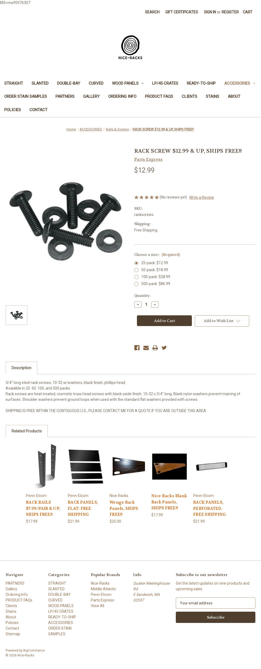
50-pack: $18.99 (154, 270)
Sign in (210, 12)
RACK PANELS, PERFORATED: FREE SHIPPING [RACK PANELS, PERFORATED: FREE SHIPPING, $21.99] (209, 508)
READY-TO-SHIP (201, 83)
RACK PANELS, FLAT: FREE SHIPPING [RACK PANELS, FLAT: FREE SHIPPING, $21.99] (83, 508)
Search (152, 12)
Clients (189, 96)
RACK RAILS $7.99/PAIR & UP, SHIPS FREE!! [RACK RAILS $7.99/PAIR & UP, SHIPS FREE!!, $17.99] (43, 508)
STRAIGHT (13, 83)
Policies (12, 109)
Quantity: (142, 295)
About (234, 96)
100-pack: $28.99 (155, 277)
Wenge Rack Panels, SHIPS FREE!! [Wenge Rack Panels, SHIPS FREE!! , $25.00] (124, 508)
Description (21, 367)
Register (230, 12)
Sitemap (13, 634)
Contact (38, 109)
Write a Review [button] (201, 197)
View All (97, 606)
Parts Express (102, 600)
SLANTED (40, 83)
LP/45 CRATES (165, 83)
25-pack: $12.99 (154, 263)
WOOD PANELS (128, 83)
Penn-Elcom (101, 594)
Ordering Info (122, 96)
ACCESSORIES (239, 83)
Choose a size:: (157, 254)
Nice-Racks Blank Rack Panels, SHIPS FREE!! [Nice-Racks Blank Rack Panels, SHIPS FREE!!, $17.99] (169, 502)
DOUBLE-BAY (68, 83)
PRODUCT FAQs (159, 96)
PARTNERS (64, 96)
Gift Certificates (181, 12)
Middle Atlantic (103, 589)
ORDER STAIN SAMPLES (25, 96)
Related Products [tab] (27, 431)
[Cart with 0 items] (247, 12)
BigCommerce (34, 650)
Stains (212, 96)
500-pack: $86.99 (155, 284)
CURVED (96, 83)
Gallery (91, 96)
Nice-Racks (100, 583)
